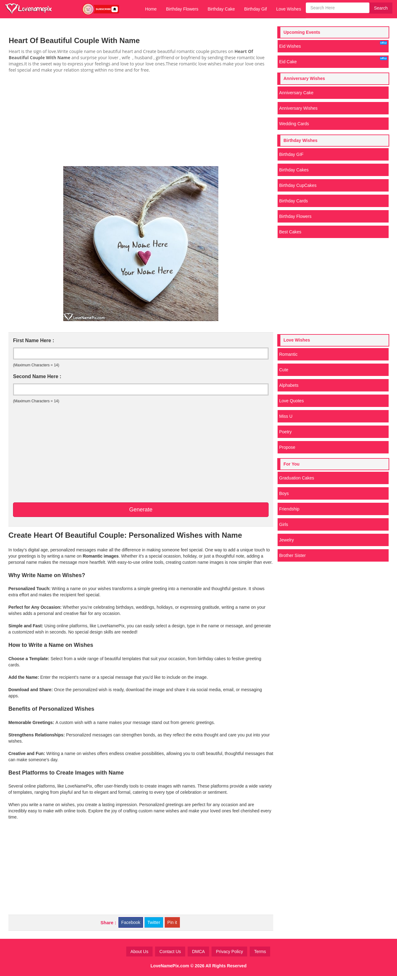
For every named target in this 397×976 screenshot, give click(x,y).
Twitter (153, 922)
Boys (284, 493)
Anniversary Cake (296, 92)
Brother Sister (292, 555)
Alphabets (288, 385)
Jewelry (286, 539)
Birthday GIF (291, 154)
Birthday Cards (293, 200)
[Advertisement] (141, 119)
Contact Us (170, 951)
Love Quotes (291, 400)
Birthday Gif (255, 9)
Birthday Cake (221, 9)
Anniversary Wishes (298, 108)
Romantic (288, 354)
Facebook (130, 922)
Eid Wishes (333, 45)
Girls (283, 524)
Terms (260, 951)
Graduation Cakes (296, 477)
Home (151, 9)
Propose (287, 447)
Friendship (289, 508)
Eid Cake (333, 60)
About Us (140, 951)
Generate (140, 509)
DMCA (198, 951)
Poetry (285, 431)
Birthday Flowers (182, 9)
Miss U (285, 416)
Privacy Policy (229, 951)
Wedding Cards (294, 123)
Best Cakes (290, 231)
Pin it (172, 922)
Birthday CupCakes (298, 185)
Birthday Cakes (294, 169)
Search (381, 8)
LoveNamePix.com (169, 965)
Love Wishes (288, 9)
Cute (283, 369)
